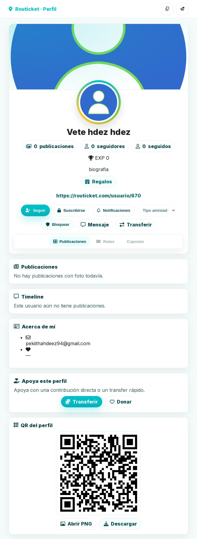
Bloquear (57, 224)
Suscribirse (71, 210)
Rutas (105, 241)
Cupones (135, 241)
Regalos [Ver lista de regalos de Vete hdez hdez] (98, 182)
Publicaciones (69, 241)
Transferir (136, 225)
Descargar (120, 524)
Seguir (35, 210)
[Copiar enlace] (167, 9)
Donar (121, 402)
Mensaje (95, 225)
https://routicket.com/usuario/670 (98, 196)
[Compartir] (182, 9)
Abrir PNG (76, 524)
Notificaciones (113, 210)
